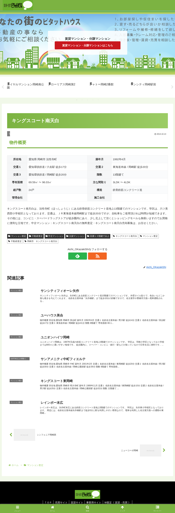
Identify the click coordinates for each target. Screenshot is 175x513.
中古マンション (54, 236)
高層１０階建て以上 (98, 236)
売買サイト (61, 502)
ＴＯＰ (47, 502)
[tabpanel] (25, 86)
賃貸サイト (77, 502)
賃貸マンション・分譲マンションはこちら (87, 45)
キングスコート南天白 (125, 236)
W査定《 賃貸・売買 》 (119, 502)
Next (172, 87)
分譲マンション (75, 236)
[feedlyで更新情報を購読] (83, 256)
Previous (2, 87)
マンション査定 (17, 236)
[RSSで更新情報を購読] (91, 256)
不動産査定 (36, 236)
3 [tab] (87, 100)
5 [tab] (98, 100)
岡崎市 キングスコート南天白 (41, 241)
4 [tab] (93, 100)
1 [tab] (77, 100)
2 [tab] (82, 100)
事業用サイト (94, 502)
